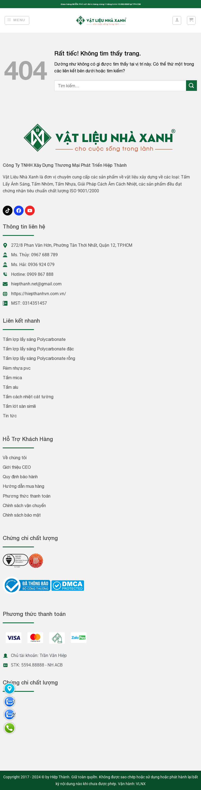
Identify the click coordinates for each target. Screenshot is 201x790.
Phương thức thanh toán (26, 495)
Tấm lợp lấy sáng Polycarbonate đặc (38, 348)
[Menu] (17, 20)
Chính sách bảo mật (22, 515)
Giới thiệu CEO (17, 467)
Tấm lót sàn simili (19, 406)
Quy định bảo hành (20, 476)
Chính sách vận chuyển (24, 505)
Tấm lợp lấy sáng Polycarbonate (34, 339)
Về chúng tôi (15, 457)
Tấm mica (12, 377)
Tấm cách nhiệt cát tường (28, 396)
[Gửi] (191, 85)
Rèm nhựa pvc (17, 368)
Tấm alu (10, 387)
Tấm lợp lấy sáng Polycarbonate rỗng (39, 358)
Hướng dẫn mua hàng (23, 486)
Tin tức (10, 415)
